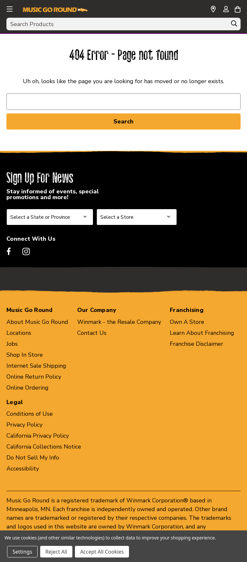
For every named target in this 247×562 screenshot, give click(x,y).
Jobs (12, 344)
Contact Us (91, 333)
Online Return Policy (33, 377)
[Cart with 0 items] (237, 8)
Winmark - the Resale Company (119, 322)
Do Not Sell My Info (32, 457)
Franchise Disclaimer (196, 344)
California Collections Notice (43, 447)
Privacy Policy (24, 425)
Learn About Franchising (202, 333)
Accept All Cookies (102, 551)
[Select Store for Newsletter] (136, 217)
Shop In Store (24, 355)
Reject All (56, 551)
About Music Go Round (37, 322)
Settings (22, 551)
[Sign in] (226, 10)
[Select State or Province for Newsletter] (49, 217)
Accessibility (22, 468)
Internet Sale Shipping (36, 366)
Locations (18, 333)
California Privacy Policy (37, 436)
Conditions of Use (29, 414)
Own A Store (187, 322)
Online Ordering (27, 388)
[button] (9, 8)
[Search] (234, 25)
